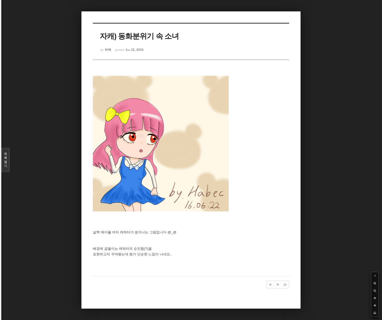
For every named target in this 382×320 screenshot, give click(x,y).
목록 (5, 160)
